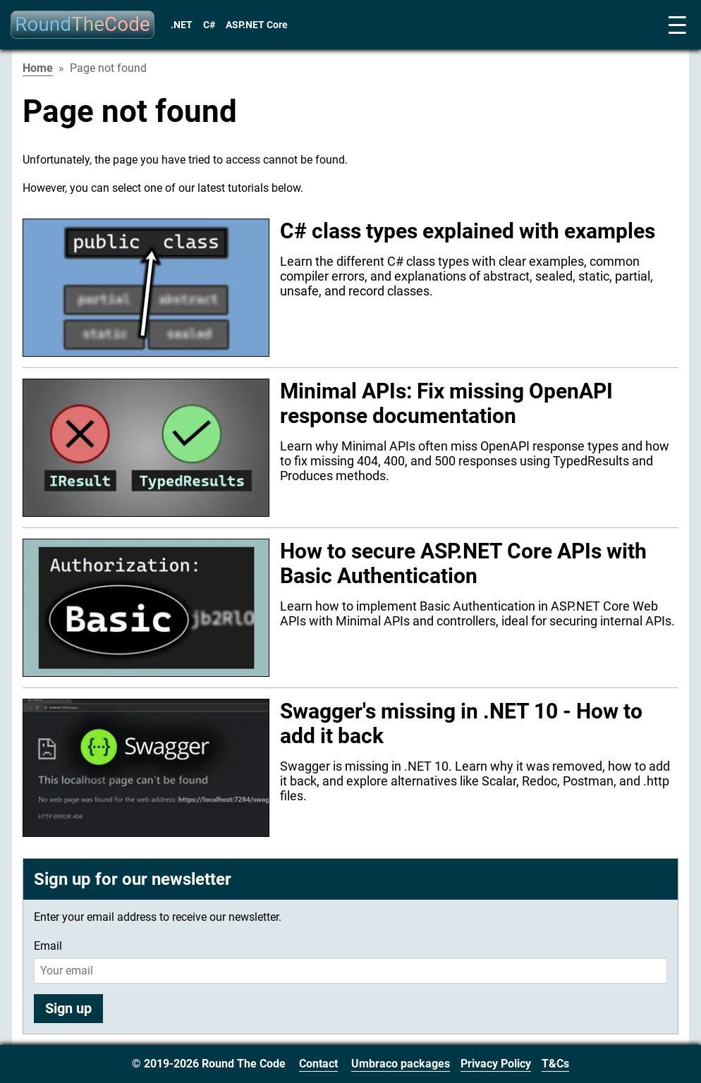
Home (38, 68)
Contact (318, 1063)
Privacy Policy (496, 1063)
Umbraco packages (400, 1063)
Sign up (68, 1008)
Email (48, 946)
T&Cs (555, 1063)
